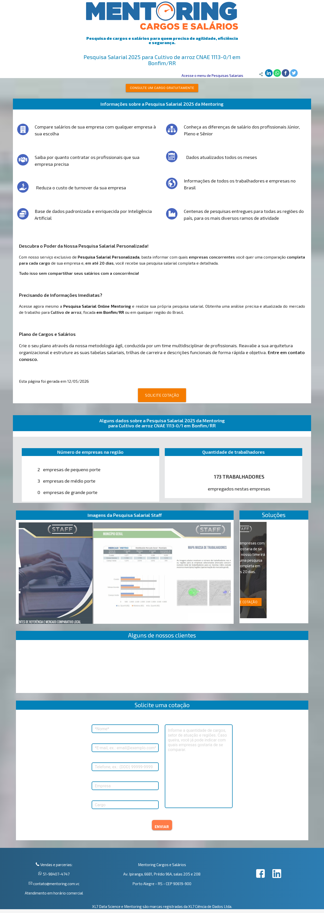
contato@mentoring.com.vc (55, 883)
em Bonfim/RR (110, 312)
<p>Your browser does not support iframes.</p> (162, 667)
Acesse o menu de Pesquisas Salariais (212, 75)
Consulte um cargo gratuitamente (162, 88)
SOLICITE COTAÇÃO (162, 395)
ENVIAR (162, 827)
